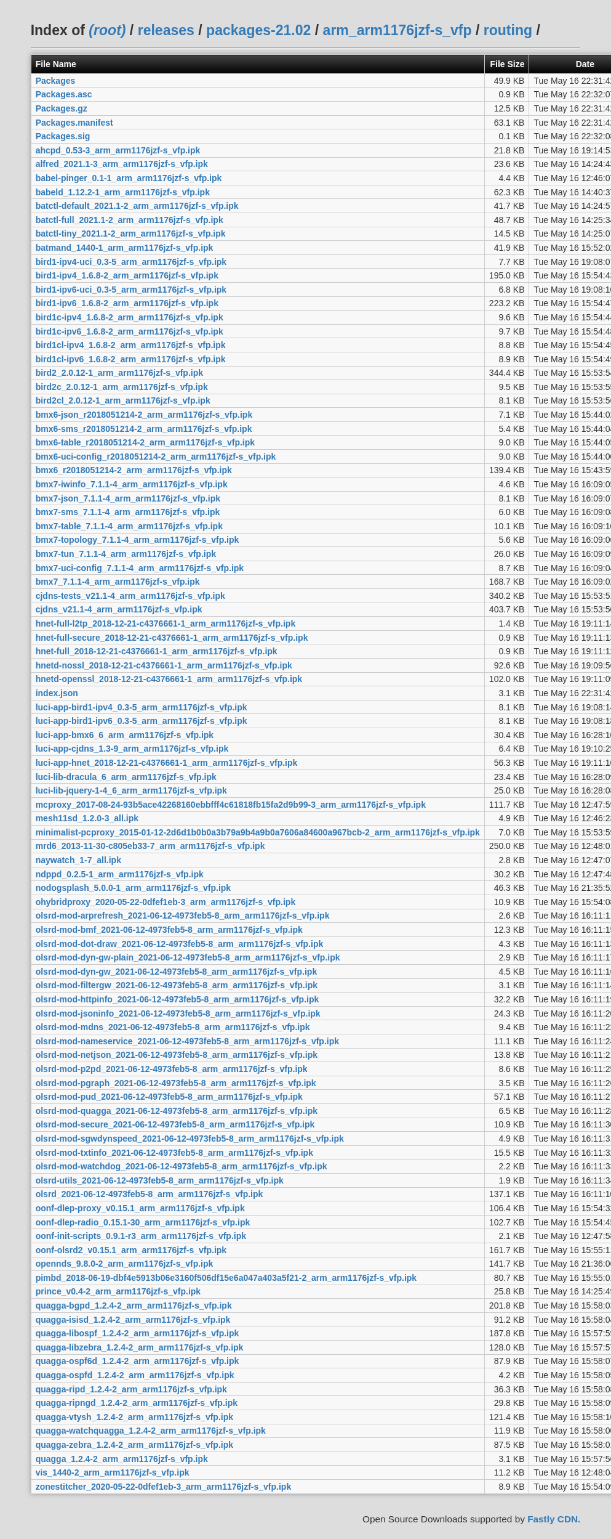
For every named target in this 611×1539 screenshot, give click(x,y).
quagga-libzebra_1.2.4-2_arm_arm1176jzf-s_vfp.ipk (140, 1347)
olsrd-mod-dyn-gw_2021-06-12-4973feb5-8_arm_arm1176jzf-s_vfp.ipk (176, 972)
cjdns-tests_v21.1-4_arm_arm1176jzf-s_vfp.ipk (130, 596)
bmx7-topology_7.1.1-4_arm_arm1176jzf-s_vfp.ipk (137, 540)
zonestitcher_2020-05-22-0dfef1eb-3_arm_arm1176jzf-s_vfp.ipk (164, 1487)
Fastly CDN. (553, 1519)
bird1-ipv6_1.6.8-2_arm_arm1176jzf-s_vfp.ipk (127, 303)
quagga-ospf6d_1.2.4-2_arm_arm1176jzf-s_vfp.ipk (137, 1361)
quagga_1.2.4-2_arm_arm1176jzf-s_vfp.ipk (122, 1459)
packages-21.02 (258, 30)
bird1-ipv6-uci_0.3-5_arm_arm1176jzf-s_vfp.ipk (131, 289)
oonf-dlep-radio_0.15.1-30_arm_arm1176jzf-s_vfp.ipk (143, 1222)
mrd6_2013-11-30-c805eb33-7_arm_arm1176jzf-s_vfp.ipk (150, 846)
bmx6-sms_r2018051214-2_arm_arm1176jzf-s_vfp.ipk (144, 429)
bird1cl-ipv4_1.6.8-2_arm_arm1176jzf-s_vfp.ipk (131, 345)
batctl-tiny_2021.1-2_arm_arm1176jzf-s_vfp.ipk (131, 233)
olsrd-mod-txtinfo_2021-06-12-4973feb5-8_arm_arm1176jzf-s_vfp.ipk (174, 1153)
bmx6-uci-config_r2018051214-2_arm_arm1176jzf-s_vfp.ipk (156, 456)
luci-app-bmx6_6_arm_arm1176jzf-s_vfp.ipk (125, 735)
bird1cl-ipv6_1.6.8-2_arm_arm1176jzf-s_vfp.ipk (131, 359)
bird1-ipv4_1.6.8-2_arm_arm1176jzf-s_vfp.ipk (127, 275)
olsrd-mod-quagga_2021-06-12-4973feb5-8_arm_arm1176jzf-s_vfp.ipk (176, 1111)
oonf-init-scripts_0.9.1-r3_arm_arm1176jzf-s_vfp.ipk (141, 1236)
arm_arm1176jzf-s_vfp (397, 30)
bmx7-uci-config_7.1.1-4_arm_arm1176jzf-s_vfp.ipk (140, 568)
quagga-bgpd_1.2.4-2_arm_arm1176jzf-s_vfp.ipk (134, 1305)
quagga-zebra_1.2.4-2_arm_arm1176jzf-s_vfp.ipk (134, 1445)
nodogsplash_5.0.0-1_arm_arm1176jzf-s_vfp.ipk (133, 888)
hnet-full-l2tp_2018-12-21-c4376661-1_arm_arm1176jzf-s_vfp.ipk (166, 623)
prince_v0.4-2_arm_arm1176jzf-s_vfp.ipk (118, 1291)
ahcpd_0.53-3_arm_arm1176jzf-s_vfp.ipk (118, 150)
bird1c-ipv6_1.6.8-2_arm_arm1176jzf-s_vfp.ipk (129, 331)
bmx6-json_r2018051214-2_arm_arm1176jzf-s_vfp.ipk (144, 415)
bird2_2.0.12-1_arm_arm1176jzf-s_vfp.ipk (119, 373)
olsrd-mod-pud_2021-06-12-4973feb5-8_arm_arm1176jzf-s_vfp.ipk (169, 1097)
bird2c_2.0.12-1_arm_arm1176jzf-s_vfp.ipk (122, 387)
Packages (56, 81)
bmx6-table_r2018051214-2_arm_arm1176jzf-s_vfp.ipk (145, 442)
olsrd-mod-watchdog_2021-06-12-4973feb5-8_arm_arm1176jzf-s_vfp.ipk (181, 1166)
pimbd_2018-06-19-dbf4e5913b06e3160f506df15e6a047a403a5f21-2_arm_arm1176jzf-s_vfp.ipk (226, 1278)
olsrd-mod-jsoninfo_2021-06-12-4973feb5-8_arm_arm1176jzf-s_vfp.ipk (178, 1013)
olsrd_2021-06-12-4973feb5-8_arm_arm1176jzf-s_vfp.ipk (149, 1194)
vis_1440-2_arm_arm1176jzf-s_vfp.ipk (113, 1472)
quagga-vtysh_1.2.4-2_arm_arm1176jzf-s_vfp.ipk (134, 1417)
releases (166, 30)
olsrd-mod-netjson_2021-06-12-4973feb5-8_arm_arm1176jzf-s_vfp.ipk (176, 1055)
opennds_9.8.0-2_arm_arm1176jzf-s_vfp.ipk (125, 1264)
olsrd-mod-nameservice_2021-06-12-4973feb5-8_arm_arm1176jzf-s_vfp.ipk (187, 1041)
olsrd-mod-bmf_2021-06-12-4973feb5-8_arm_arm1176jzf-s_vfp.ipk (169, 930)
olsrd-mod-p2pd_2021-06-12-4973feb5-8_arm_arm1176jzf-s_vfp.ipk (172, 1069)
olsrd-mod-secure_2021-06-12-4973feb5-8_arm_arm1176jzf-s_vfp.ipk (175, 1124)
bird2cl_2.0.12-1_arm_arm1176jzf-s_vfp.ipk (123, 400)
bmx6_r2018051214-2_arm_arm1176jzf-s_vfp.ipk (134, 470)
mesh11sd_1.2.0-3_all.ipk (87, 818)
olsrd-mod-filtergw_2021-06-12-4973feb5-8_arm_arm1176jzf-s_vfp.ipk (176, 985)
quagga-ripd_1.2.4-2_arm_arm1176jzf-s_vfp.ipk (131, 1389)
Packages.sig (63, 136)
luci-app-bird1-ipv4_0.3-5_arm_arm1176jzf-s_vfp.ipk (141, 707)
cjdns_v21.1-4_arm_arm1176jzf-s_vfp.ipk (119, 609)
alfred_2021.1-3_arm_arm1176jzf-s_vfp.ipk (122, 164)
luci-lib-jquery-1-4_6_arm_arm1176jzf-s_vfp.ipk (131, 790)
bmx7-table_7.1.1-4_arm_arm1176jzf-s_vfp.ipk (129, 526)
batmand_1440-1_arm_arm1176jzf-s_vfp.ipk (125, 248)
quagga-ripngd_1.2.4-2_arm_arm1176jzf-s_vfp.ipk (137, 1403)
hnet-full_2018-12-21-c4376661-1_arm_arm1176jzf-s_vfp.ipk (157, 651)
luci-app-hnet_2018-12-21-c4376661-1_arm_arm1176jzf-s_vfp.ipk (167, 763)
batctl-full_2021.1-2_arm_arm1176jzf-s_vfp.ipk (129, 220)
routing (508, 30)
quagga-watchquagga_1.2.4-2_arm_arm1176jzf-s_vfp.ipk (151, 1430)
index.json (57, 693)
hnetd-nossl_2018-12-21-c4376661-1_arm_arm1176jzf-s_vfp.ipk (164, 665)
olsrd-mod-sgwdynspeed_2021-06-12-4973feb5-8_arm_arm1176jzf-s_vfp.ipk (190, 1138)
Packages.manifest (74, 123)
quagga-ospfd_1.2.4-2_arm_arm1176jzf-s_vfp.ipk (135, 1375)
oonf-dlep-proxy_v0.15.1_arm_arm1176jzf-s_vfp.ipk (140, 1208)
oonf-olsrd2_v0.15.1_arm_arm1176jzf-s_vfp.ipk (131, 1250)
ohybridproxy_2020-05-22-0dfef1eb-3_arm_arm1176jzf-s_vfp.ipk (166, 902)
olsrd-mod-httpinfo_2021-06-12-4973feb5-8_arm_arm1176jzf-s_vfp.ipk (177, 999)
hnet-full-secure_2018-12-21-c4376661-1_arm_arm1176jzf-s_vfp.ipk (172, 638)
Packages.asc (64, 94)
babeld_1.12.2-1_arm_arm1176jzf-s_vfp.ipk (123, 192)
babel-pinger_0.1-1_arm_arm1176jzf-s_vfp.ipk (129, 178)
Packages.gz (61, 108)
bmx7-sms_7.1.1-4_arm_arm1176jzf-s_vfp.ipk (128, 512)
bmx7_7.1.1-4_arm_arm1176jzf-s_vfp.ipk (118, 582)
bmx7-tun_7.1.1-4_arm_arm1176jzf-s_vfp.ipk (126, 554)
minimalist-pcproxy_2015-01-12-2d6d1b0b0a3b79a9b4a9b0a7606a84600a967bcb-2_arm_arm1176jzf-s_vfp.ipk (258, 832)
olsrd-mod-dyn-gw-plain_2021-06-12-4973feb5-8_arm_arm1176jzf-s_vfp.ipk (188, 957)
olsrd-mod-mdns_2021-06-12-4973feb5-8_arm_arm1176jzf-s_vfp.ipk (173, 1027)
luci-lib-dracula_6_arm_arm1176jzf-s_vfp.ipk (126, 777)
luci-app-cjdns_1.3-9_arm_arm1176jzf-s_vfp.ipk (132, 748)
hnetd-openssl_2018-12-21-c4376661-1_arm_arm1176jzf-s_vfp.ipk (169, 679)
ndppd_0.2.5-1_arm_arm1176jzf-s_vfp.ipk (120, 874)
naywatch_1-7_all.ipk (78, 860)
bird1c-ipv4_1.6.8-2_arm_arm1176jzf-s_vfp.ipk (129, 317)
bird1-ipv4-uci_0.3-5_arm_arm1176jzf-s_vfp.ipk (131, 262)
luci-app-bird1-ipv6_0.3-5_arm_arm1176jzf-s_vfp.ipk (141, 721)
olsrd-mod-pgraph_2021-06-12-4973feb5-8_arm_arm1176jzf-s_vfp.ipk (176, 1083)
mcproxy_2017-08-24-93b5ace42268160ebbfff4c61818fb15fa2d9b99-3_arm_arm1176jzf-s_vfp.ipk (231, 805)
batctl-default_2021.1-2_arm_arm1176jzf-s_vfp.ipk (137, 206)
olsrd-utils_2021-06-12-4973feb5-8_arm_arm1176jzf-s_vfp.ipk (160, 1180)
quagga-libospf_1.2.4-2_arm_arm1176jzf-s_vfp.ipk (137, 1333)
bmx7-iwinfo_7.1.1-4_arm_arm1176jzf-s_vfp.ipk (132, 484)
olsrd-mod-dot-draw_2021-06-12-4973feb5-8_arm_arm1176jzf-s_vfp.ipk (180, 944)
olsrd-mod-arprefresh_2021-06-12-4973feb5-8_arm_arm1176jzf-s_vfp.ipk (183, 915)
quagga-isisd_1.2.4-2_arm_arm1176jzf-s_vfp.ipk (133, 1320)
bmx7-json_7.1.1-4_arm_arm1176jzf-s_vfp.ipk (128, 498)
